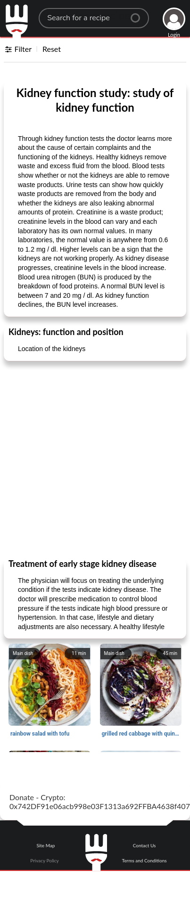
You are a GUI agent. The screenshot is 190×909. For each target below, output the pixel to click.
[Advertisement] (88, 459)
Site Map (45, 845)
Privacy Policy (44, 860)
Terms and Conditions (144, 860)
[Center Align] (139, 14)
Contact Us (144, 845)
